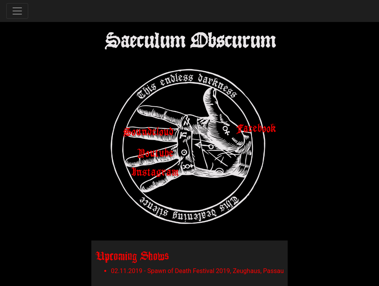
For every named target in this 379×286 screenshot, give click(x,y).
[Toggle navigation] (17, 11)
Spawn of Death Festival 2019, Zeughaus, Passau (215, 271)
